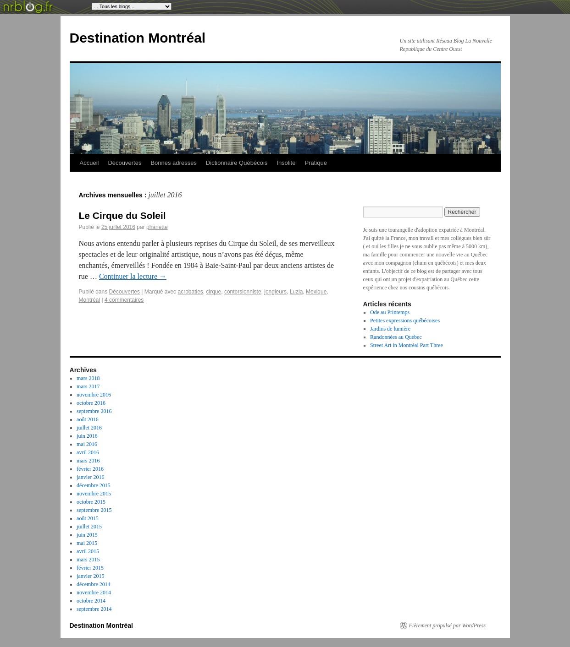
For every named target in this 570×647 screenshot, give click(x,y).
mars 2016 (88, 460)
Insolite (286, 162)
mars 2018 (88, 378)
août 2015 (88, 518)
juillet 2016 (89, 427)
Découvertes (124, 162)
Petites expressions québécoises (405, 320)
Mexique (316, 291)
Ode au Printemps (390, 312)
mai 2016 (87, 444)
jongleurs (275, 291)
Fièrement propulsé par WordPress (447, 625)
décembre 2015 (94, 485)
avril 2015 (88, 551)
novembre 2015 (94, 493)
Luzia (296, 291)
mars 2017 (88, 386)
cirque (213, 291)
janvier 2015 (90, 576)
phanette (157, 227)
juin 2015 (87, 535)
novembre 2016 (94, 394)
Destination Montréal (138, 37)
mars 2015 (88, 559)
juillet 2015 (89, 526)
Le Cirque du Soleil (122, 215)
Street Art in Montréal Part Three (406, 345)
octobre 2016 (91, 403)
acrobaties (190, 291)
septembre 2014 (94, 609)
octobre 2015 (91, 502)
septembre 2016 (94, 411)
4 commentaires (124, 300)
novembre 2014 (94, 592)
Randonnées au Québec (396, 337)
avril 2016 (88, 452)
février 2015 (90, 568)
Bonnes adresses (173, 162)
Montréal (89, 300)
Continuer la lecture (132, 276)
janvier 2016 (90, 477)
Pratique (315, 162)
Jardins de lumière (390, 329)
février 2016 (90, 469)
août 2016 (88, 419)
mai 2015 (87, 543)
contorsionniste (242, 291)
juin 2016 (87, 436)
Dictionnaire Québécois (236, 162)
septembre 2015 (94, 510)
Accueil (89, 162)
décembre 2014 (94, 584)
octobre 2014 (91, 601)
